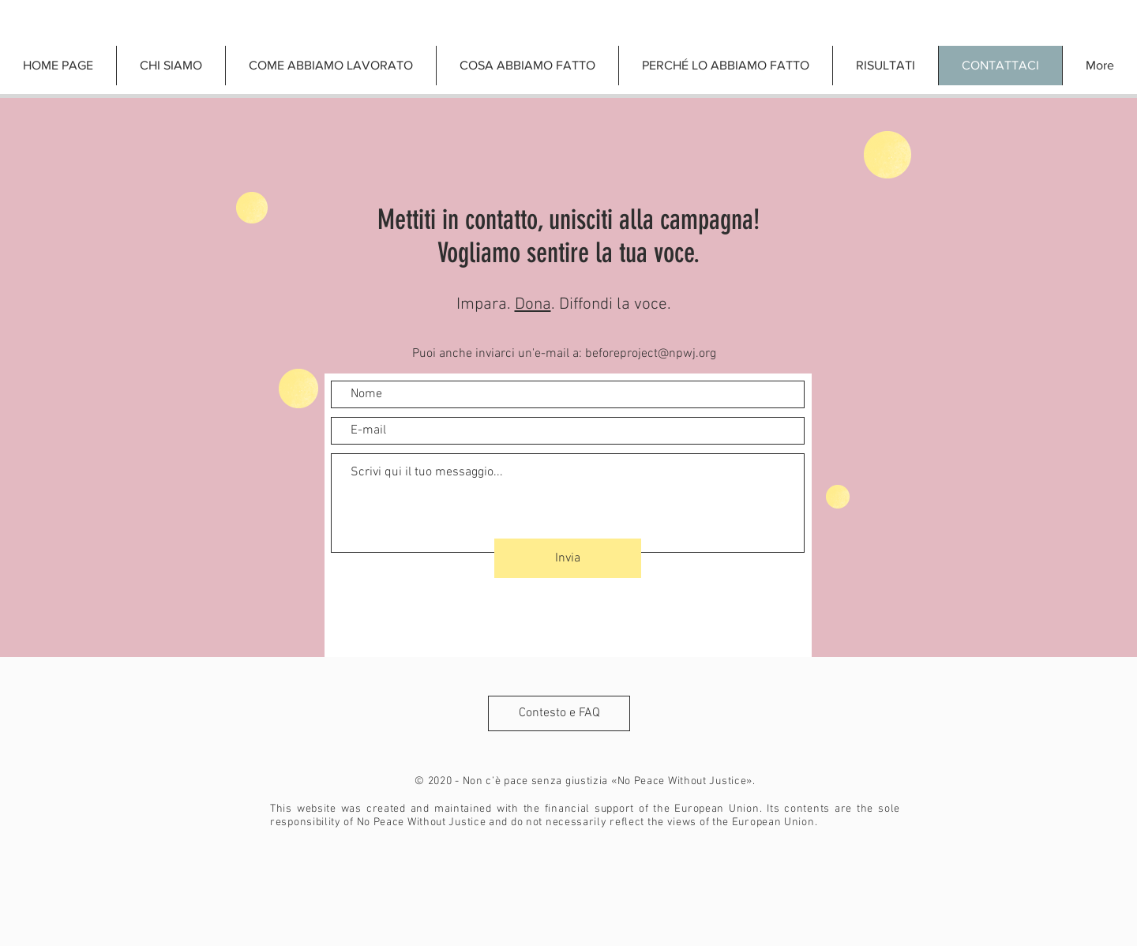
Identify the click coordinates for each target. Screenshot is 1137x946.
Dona (533, 304)
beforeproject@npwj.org (650, 354)
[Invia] (567, 558)
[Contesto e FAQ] (559, 713)
